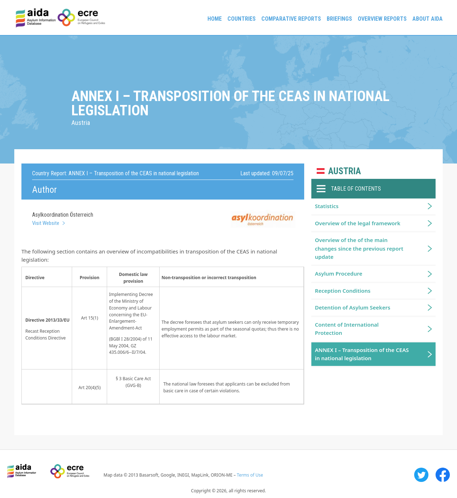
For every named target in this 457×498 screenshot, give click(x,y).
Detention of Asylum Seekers (352, 307)
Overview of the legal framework (357, 223)
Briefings (339, 18)
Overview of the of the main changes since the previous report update (359, 248)
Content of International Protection (347, 328)
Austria (344, 171)
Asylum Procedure (338, 273)
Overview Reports (382, 18)
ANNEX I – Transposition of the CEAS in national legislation (362, 354)
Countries (241, 18)
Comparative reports (291, 18)
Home (214, 18)
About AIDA (427, 18)
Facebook (443, 475)
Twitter (421, 475)
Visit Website (45, 223)
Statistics (326, 206)
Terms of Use (250, 475)
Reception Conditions (343, 290)
